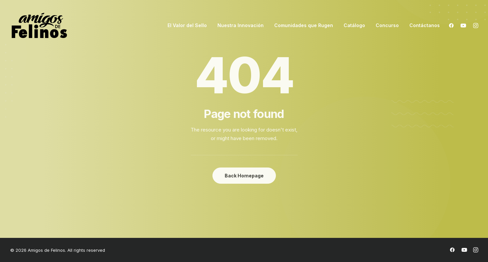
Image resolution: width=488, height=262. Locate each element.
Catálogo (354, 25)
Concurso (387, 25)
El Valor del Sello (187, 25)
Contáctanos (424, 25)
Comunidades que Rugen (303, 25)
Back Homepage (244, 175)
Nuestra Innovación (240, 25)
